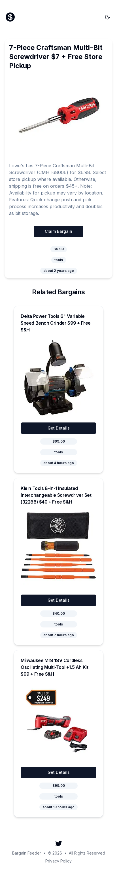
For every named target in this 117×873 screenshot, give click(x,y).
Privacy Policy (58, 861)
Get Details (59, 428)
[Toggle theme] (107, 17)
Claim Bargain (58, 231)
